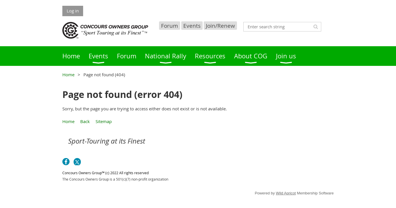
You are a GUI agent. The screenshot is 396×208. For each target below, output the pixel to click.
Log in (73, 11)
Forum (169, 25)
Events (192, 25)
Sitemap (104, 121)
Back (85, 121)
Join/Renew (220, 25)
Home (68, 74)
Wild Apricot (286, 193)
